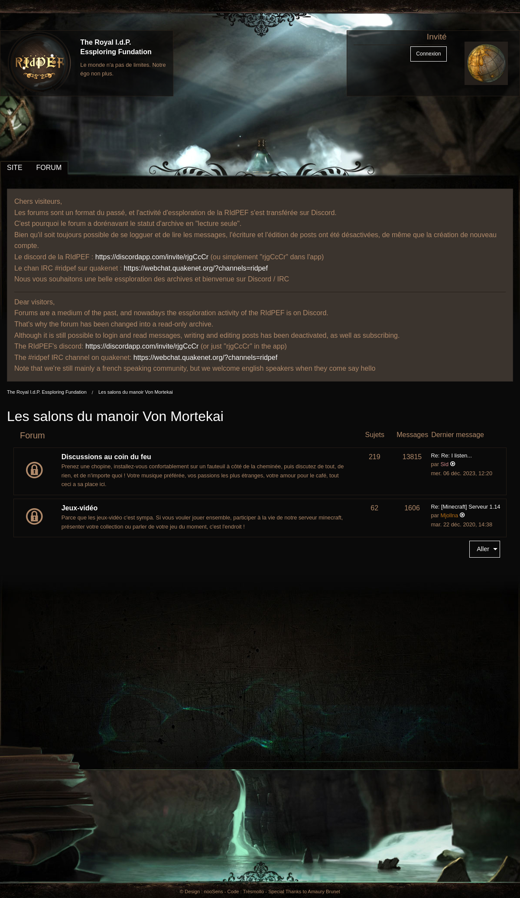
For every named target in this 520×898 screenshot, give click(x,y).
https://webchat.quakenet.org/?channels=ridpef (196, 268)
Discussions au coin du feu (106, 456)
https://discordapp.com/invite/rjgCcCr (151, 257)
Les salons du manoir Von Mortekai (135, 392)
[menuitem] (484, 549)
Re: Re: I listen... (451, 455)
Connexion (428, 54)
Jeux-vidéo (80, 508)
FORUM (49, 167)
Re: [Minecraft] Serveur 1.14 (465, 506)
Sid (445, 464)
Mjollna (449, 515)
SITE (15, 167)
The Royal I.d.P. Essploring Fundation (47, 392)
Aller (483, 548)
